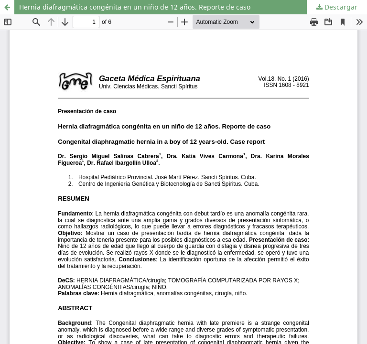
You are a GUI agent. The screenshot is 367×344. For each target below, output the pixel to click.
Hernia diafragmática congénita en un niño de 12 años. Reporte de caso (134, 6)
